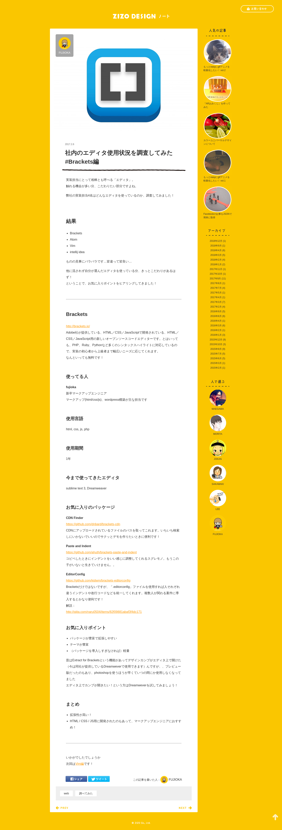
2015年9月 (215, 349)
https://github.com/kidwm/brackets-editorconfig (98, 580)
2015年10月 (216, 344)
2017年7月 (215, 288)
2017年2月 (215, 306)
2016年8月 (215, 316)
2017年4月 (215, 297)
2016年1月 (215, 335)
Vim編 (79, 763)
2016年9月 (215, 311)
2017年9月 (215, 278)
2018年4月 (215, 250)
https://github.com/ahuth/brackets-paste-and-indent (101, 552)
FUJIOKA (65, 45)
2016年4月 (215, 320)
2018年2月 (215, 259)
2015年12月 (216, 339)
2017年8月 (215, 283)
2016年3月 (215, 325)
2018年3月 (215, 255)
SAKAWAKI (218, 475)
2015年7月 (215, 353)
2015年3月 (215, 363)
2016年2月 (215, 330)
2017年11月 (216, 269)
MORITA (218, 425)
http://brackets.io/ (78, 326)
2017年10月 (216, 273)
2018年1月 (215, 264)
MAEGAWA (218, 400)
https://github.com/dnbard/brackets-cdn (93, 524)
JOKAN (218, 450)
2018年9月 (215, 245)
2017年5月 (215, 292)
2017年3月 (215, 302)
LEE (218, 500)
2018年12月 (216, 241)
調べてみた (86, 793)
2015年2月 (215, 367)
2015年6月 (215, 358)
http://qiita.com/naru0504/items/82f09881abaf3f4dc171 (104, 611)
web (66, 793)
